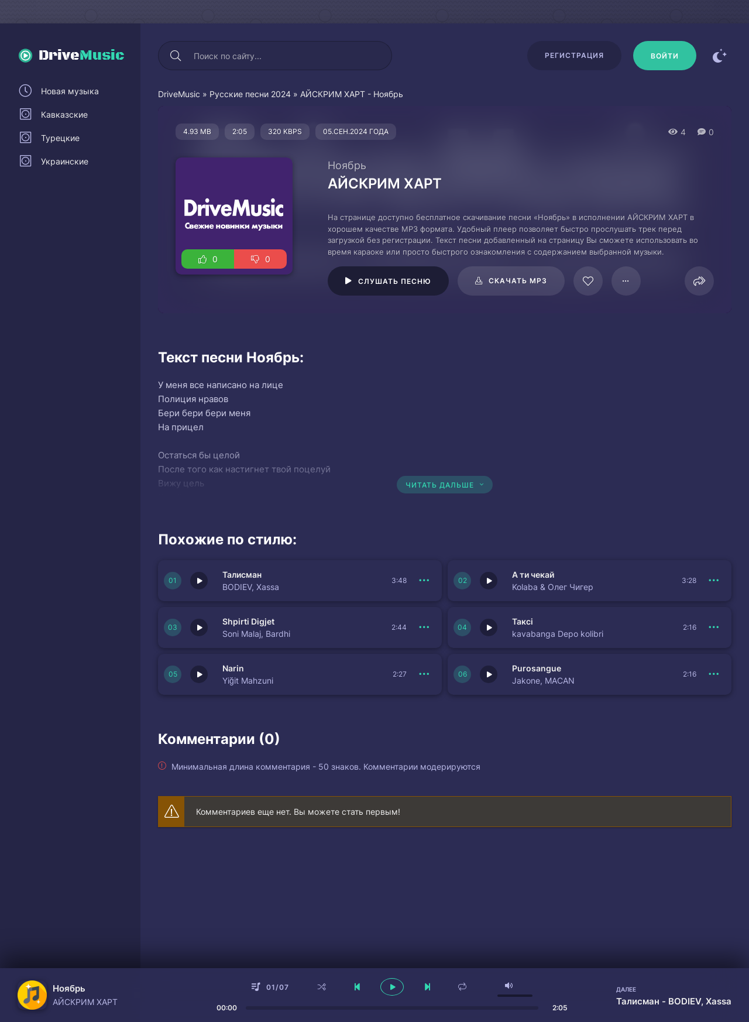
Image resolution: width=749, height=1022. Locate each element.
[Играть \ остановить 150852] (488, 674)
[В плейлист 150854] (714, 627)
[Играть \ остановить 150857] (199, 580)
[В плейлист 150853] (424, 674)
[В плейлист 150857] (424, 580)
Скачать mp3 (518, 280)
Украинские (64, 161)
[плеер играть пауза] (392, 987)
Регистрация (574, 55)
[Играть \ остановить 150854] (488, 627)
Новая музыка (70, 91)
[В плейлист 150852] (714, 674)
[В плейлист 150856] (714, 580)
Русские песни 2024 (250, 94)
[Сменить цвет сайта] (719, 55)
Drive (82, 55)
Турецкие (60, 138)
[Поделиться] (699, 281)
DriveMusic (179, 94)
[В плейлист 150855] (424, 627)
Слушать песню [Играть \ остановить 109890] (394, 281)
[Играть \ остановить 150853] (199, 674)
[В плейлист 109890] (626, 281)
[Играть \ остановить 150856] (488, 580)
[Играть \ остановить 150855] (199, 627)
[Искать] (175, 55)
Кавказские (64, 114)
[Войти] (664, 55)
